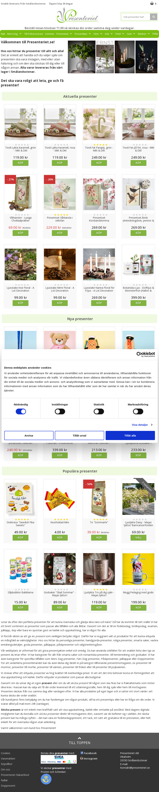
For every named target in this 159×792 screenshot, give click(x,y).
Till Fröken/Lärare (33, 33)
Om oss (5, 769)
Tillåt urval (79, 435)
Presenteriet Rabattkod (15, 775)
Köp (20, 162)
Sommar (49, 33)
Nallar (4, 780)
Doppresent (8, 785)
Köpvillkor (6, 764)
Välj (138, 537)
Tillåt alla (130, 435)
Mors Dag (14, 33)
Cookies (5, 753)
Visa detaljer (140, 424)
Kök (109, 33)
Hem (98, 33)
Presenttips (83, 33)
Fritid (120, 33)
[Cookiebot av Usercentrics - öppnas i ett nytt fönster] (139, 354)
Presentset (64, 33)
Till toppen (79, 740)
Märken (144, 33)
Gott (131, 33)
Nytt (3, 33)
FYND (155, 33)
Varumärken (8, 758)
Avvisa (28, 435)
